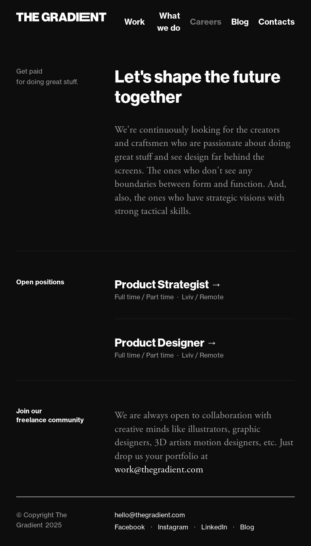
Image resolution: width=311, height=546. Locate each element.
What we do (168, 22)
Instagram (173, 527)
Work (134, 22)
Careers (206, 22)
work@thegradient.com (159, 469)
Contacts (276, 22)
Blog (240, 22)
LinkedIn (214, 527)
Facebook (130, 527)
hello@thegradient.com (150, 515)
